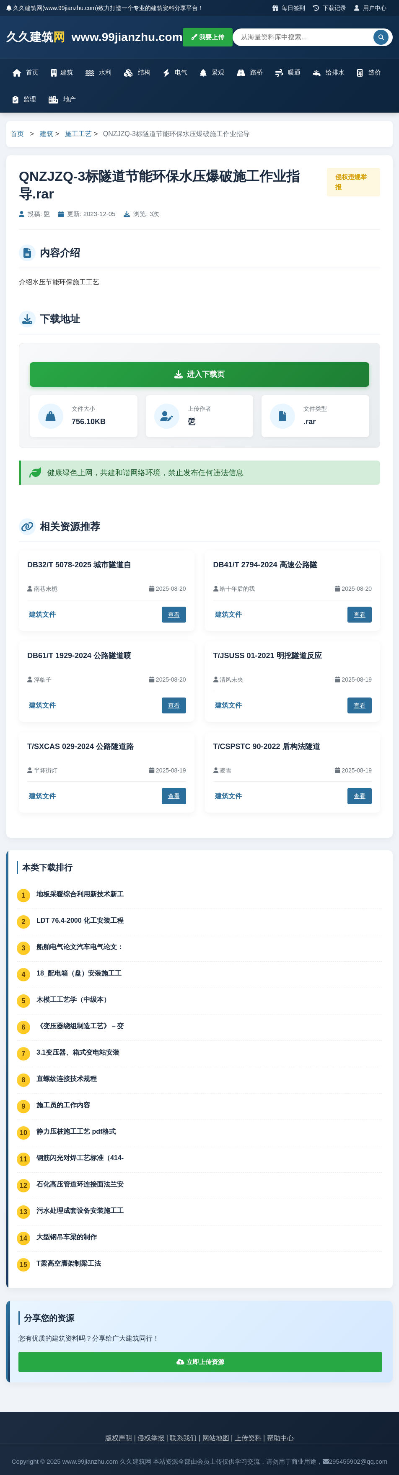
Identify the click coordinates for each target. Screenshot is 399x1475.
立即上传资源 (200, 1361)
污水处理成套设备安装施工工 (80, 1210)
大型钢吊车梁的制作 (66, 1237)
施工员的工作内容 (63, 1105)
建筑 (62, 73)
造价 (369, 73)
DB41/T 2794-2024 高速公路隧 (265, 565)
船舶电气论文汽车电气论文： (80, 946)
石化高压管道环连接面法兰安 (80, 1184)
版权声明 (118, 1438)
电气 (175, 73)
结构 (137, 73)
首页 (26, 73)
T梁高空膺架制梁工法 (68, 1263)
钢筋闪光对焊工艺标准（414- (80, 1157)
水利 (98, 73)
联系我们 (183, 1438)
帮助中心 (280, 1438)
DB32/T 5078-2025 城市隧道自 (79, 565)
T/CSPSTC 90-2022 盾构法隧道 (266, 746)
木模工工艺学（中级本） (73, 999)
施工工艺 (78, 133)
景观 (212, 73)
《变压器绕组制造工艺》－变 (80, 1026)
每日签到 (289, 8)
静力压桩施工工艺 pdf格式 (76, 1131)
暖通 (288, 73)
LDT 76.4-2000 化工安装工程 (80, 920)
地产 (62, 99)
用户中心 (370, 8)
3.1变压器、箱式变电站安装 (77, 1052)
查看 (174, 614)
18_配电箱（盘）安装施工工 (79, 973)
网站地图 (215, 1438)
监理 (24, 99)
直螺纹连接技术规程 (66, 1078)
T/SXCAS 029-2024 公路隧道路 (80, 746)
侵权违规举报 (351, 181)
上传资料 (248, 1438)
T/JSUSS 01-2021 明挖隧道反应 (267, 655)
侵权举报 (150, 1438)
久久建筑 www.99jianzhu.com (94, 37)
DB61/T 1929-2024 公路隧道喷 (79, 655)
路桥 (250, 73)
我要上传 (207, 37)
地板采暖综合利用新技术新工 (80, 894)
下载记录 (329, 8)
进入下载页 (199, 374)
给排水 (329, 73)
